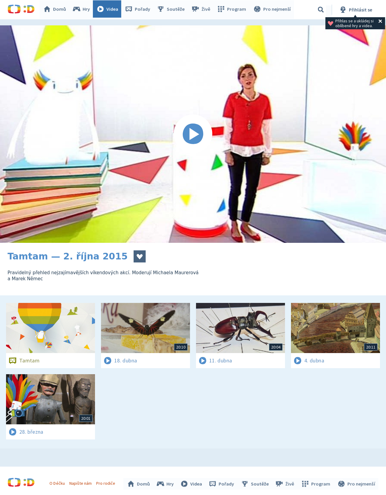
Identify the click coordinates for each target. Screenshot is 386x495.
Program (232, 9)
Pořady (139, 9)
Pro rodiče (106, 482)
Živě (202, 9)
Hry (83, 9)
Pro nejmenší (272, 9)
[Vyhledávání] (321, 9)
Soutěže (172, 9)
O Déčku (57, 482)
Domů (56, 9)
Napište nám (81, 482)
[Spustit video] (193, 134)
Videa (109, 9)
